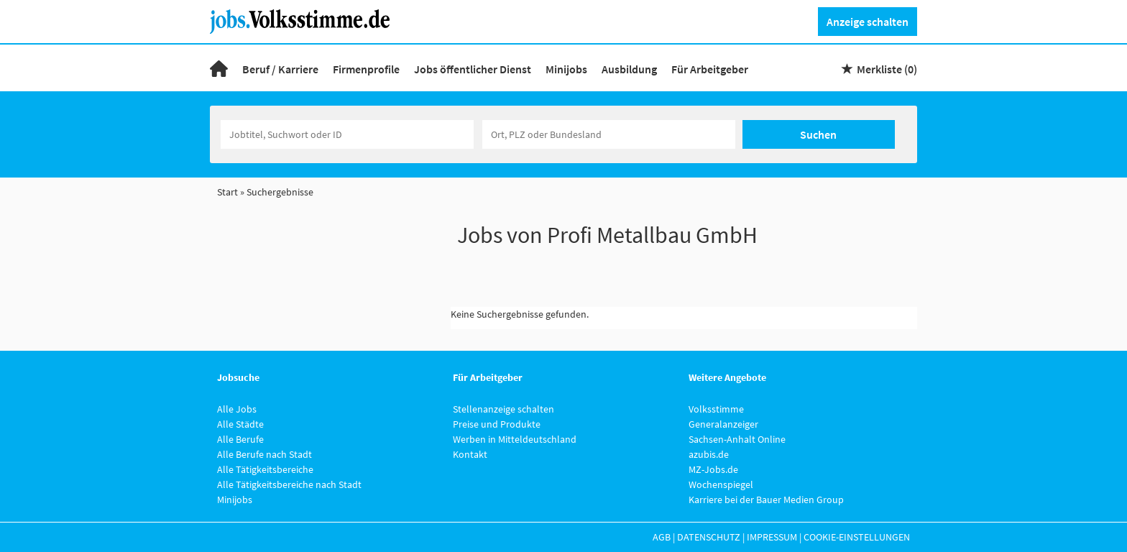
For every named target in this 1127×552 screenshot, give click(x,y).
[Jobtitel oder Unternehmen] (347, 134)
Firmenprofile (366, 69)
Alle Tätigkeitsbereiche (265, 469)
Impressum (772, 536)
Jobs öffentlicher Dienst (472, 69)
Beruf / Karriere (280, 69)
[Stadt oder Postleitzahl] (608, 134)
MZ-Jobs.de (713, 469)
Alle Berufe (240, 439)
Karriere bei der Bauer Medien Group (766, 499)
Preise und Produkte (496, 424)
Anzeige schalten (867, 21)
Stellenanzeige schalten (503, 408)
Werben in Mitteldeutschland (514, 439)
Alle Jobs (237, 408)
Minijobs (566, 69)
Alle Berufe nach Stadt (264, 454)
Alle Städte (240, 424)
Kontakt (470, 454)
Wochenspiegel (721, 484)
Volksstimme (716, 408)
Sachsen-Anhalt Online (737, 439)
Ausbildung (629, 69)
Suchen (818, 134)
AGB (662, 536)
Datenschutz (708, 536)
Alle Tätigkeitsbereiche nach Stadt (289, 484)
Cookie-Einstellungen (857, 536)
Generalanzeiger (723, 424)
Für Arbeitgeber (709, 69)
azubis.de (709, 454)
